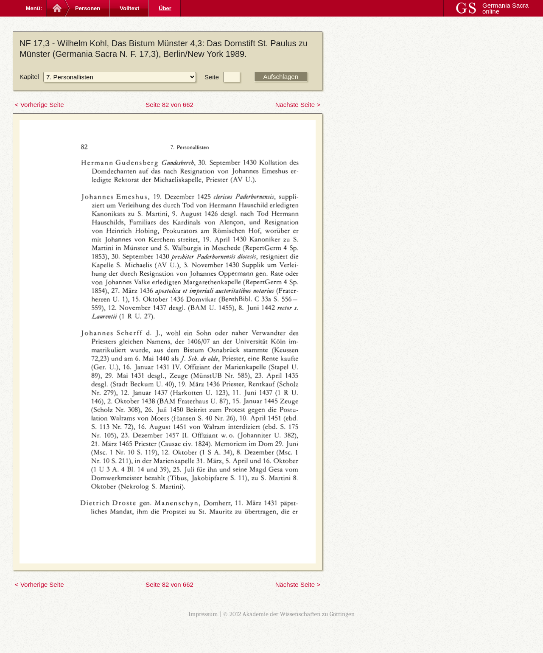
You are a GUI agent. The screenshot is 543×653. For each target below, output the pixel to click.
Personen (87, 8)
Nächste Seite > (297, 104)
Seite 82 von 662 (169, 104)
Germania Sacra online (505, 8)
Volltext (129, 8)
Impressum (203, 614)
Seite (211, 77)
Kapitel (29, 76)
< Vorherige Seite (39, 104)
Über (165, 8)
